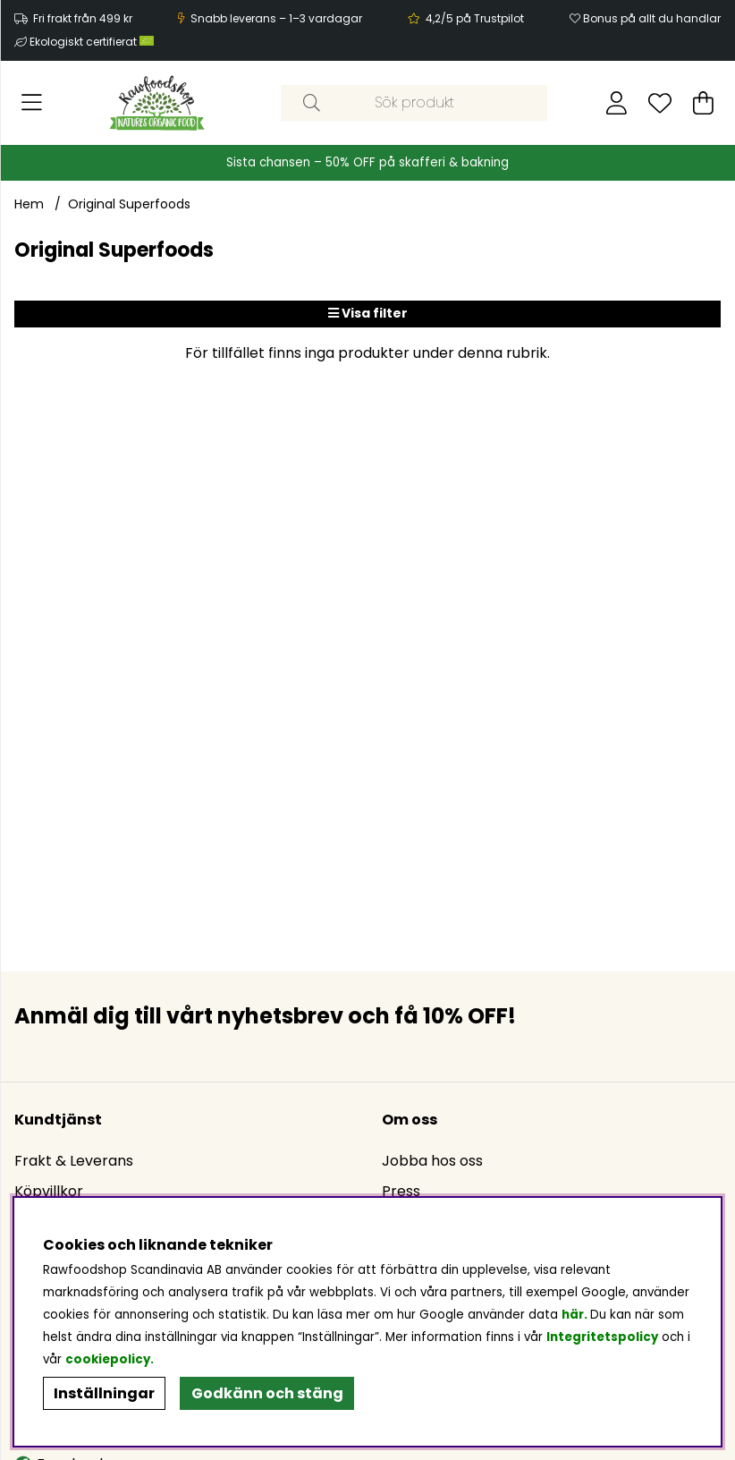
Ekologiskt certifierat (93, 41)
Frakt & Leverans (73, 1160)
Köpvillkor (48, 1191)
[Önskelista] (660, 103)
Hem (29, 204)
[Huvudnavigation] (31, 103)
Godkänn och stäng (267, 1393)
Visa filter (368, 313)
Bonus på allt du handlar (652, 18)
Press (401, 1191)
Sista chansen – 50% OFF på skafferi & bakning (367, 162)
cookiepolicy (107, 1359)
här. (576, 1314)
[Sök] (413, 103)
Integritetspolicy (602, 1336)
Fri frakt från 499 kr (82, 18)
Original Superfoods (129, 204)
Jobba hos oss (432, 1160)
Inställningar (104, 1393)
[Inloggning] (616, 103)
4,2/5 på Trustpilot (475, 18)
